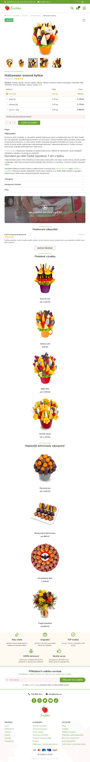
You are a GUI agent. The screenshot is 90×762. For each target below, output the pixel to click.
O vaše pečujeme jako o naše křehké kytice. (46, 685)
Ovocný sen (45, 299)
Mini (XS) (12, 94)
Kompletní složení (13, 184)
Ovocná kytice (10, 151)
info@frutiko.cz (44, 2)
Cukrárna (8, 732)
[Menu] (84, 8)
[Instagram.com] (39, 700)
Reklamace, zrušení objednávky (45, 744)
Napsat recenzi (45, 248)
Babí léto (45, 389)
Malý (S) (12, 99)
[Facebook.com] (34, 700)
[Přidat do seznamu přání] (83, 20)
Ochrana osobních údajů (42, 738)
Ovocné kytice (35, 16)
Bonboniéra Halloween (45, 533)
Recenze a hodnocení (70, 738)
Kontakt (8, 738)
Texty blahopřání (68, 741)
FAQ (6, 190)
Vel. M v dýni (14, 110)
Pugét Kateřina (45, 623)
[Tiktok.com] (56, 700)
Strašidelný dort (45, 578)
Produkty (16, 16)
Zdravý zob (45, 344)
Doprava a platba (40, 726)
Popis (7, 129)
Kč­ (83, 2)
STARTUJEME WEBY (50, 758)
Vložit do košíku (29, 123)
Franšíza (65, 729)
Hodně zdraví (45, 434)
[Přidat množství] (14, 123)
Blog (64, 726)
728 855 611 (20, 2)
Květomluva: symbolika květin (73, 744)
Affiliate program (68, 732)
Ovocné (25, 16)
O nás (7, 726)
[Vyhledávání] (72, 8)
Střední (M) (13, 104)
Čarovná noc (45, 488)
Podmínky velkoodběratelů (72, 735)
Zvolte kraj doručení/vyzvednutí (18, 117)
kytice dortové (62, 168)
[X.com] (45, 700)
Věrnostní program (40, 729)
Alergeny (9, 179)
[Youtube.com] (50, 700)
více (40, 85)
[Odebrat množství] (6, 123)
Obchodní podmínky (40, 735)
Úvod (8, 16)
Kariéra (7, 735)
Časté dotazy (38, 732)
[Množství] (10, 123)
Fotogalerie (9, 741)
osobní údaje (34, 685)
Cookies (36, 741)
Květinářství (9, 729)
